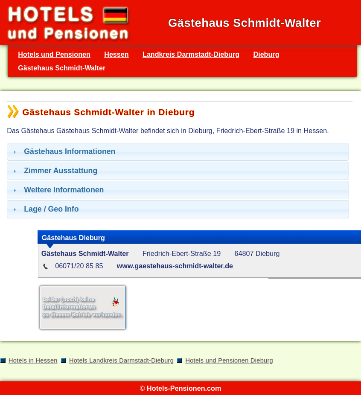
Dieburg (266, 54)
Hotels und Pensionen (54, 54)
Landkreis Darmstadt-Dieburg (191, 54)
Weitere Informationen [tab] (57, 190)
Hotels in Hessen (33, 360)
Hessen (116, 54)
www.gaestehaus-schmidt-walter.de (175, 266)
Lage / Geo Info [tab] (45, 209)
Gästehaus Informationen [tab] (63, 151)
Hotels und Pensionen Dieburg (229, 360)
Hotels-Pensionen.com (184, 388)
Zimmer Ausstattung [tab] (54, 170)
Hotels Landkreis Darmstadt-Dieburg (121, 360)
